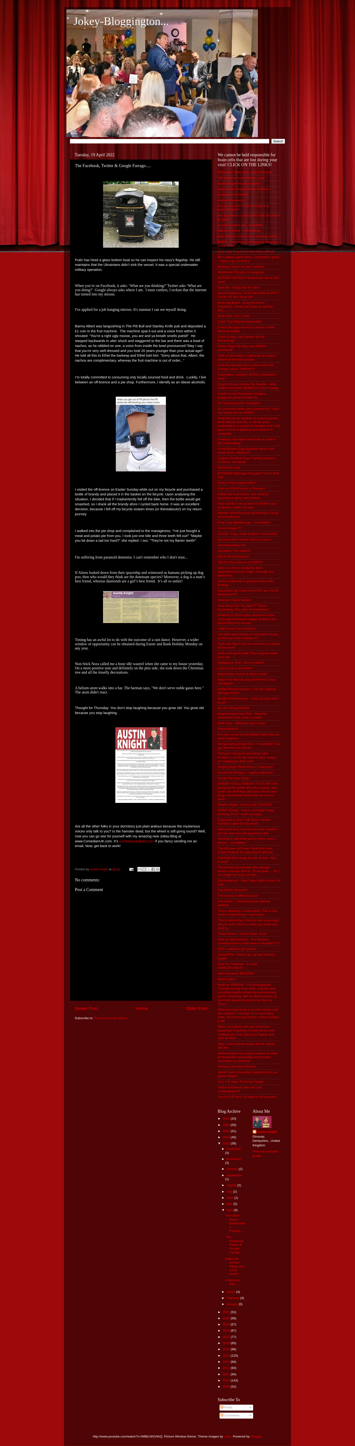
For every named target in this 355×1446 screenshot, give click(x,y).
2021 (227, 1312)
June (230, 1197)
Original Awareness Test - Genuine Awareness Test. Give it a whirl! (242, 715)
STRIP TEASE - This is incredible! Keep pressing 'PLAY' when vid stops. (246, 812)
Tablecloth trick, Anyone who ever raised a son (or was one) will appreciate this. (247, 831)
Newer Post (86, 1008)
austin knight (267, 1132)
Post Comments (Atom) (110, 1018)
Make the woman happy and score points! (235, 1266)
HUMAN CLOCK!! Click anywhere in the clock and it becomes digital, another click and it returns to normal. (247, 618)
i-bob (227, 1436)
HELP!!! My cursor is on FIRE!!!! (240, 562)
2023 (227, 1137)
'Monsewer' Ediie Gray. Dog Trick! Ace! (245, 172)
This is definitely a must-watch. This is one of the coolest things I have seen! (247, 912)
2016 (227, 1343)
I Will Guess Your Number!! (237, 628)
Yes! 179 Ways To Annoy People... (242, 1081)
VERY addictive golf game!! (237, 949)
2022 (227, 1143)
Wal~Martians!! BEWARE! (236, 973)
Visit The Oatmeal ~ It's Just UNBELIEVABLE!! (237, 966)
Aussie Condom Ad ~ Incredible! (240, 225)
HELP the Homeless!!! (233, 556)
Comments (230, 1415)
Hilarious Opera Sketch (234, 600)
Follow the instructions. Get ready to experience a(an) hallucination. (243, 496)
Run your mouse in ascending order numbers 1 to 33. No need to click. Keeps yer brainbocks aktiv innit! (247, 757)
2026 (227, 1118)
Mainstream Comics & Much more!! (243, 674)
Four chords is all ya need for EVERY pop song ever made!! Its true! (247, 505)
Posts (226, 1407)
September (234, 1175)
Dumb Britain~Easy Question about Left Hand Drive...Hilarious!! (246, 450)
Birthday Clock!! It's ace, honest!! (241, 266)
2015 (227, 1349)
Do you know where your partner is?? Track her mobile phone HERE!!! (248, 410)
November (233, 1159)
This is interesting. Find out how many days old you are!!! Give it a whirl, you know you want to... (248, 924)
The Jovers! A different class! (238, 895)
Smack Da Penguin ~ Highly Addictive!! (245, 772)
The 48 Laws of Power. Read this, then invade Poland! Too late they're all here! (245, 850)
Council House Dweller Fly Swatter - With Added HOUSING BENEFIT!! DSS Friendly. (248, 386)
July (229, 1191)
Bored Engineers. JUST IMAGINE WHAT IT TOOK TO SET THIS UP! (248, 295)
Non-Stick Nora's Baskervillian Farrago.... (235, 1223)
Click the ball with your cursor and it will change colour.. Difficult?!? (245, 367)
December (233, 1149)
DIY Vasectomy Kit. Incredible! (239, 403)
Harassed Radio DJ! (232, 545)
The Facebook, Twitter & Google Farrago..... (235, 1244)
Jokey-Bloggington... (121, 21)
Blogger (256, 1436)
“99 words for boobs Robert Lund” (241, 178)
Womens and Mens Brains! (237, 1066)
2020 (227, 1318)
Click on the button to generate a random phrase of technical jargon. (247, 357)
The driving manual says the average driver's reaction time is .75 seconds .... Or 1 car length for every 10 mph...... (249, 871)
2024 (227, 1131)
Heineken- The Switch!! (234, 551)
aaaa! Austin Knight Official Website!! (244, 189)
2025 (227, 1125)
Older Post (196, 1008)
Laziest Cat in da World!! (235, 668)
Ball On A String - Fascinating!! (239, 230)
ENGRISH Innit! (229, 467)
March (231, 1292)
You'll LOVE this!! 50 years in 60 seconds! (247, 1097)
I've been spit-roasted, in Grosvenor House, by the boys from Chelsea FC (248, 636)
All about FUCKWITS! (233, 194)
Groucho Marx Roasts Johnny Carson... (246, 539)
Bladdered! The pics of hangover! (241, 272)
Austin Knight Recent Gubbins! (239, 183)
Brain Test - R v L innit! (234, 316)
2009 (227, 1386)
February (233, 1298)
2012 (227, 1368)
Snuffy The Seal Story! (234, 778)
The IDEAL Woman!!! (233, 890)
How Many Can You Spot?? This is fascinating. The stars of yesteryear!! (243, 607)
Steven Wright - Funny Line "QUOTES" (245, 804)
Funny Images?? (230, 528)
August (231, 1185)
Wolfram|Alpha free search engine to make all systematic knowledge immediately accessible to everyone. (248, 1057)
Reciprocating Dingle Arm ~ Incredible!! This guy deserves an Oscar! (249, 745)
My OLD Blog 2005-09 (233, 708)
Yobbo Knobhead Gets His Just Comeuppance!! (240, 1089)
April (230, 1210)
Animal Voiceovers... (232, 200)
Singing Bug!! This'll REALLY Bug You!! (245, 767)
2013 (227, 1362)
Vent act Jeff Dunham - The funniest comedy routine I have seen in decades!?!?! (248, 941)
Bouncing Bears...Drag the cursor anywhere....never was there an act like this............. (245, 306)
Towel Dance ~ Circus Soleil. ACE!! (242, 933)
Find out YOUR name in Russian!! (242, 488)
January (232, 1304)
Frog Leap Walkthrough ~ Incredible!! (244, 522)
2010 (227, 1380)
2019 (227, 1324)
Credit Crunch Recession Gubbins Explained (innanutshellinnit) (242, 395)
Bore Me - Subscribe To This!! (239, 287)
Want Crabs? (227, 979)
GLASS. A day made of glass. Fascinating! (248, 534)
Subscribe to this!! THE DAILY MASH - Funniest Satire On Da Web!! (245, 821)
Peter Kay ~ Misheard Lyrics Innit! (241, 723)
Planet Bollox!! (228, 729)
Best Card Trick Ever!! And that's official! (246, 251)
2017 (227, 1337)
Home (142, 1008)
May (229, 1204)
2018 (227, 1330)
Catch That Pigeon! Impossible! (240, 321)
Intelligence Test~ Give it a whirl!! (241, 662)
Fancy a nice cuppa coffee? (237, 483)
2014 (227, 1355)
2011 (227, 1374)
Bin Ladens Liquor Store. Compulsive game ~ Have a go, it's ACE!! (248, 259)
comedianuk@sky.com (136, 841)
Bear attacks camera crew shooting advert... (249, 236)
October (232, 1169)
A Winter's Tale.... (233, 1282)
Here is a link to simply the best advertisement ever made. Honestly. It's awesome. (245, 571)
